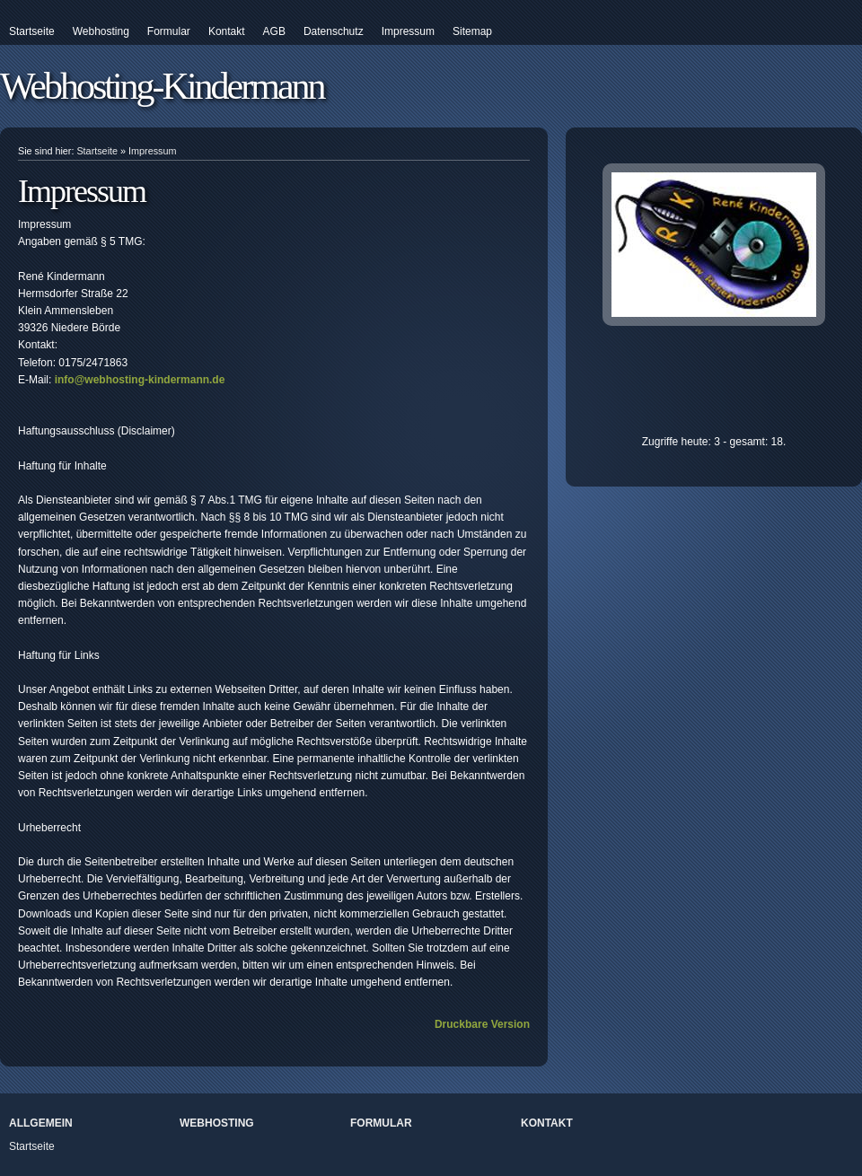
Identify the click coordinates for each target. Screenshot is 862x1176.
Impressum (408, 31)
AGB (274, 31)
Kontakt (226, 31)
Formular (168, 31)
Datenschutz (333, 31)
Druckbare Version (482, 1024)
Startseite (32, 31)
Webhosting (101, 31)
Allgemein (41, 1123)
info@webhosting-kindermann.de (140, 379)
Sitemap (472, 31)
